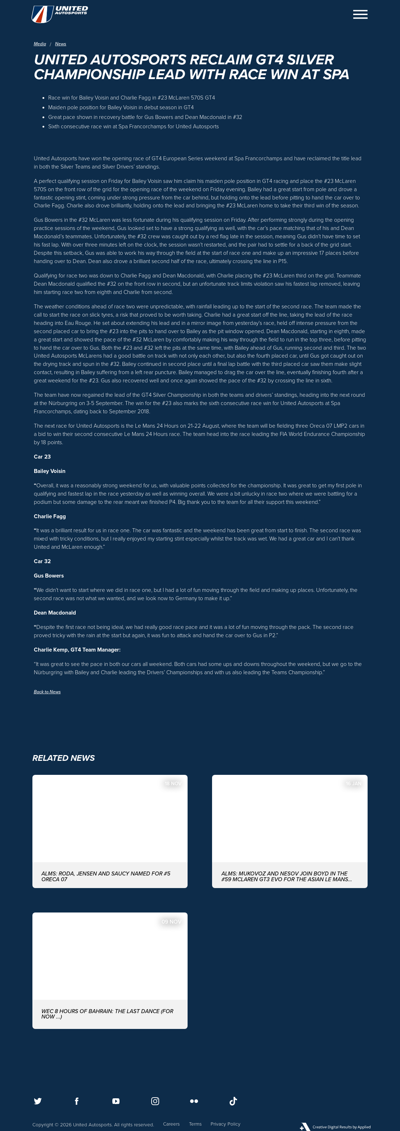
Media (41, 44)
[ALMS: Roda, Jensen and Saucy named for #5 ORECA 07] (110, 839)
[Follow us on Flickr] (194, 1101)
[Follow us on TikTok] (233, 1101)
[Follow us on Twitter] (37, 1101)
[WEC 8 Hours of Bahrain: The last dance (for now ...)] (110, 981)
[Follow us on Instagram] (155, 1101)
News (63, 44)
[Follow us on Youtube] (116, 1101)
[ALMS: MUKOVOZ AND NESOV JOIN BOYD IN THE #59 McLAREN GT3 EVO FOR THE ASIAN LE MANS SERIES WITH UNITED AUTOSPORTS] (290, 839)
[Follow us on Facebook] (76, 1101)
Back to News (49, 698)
